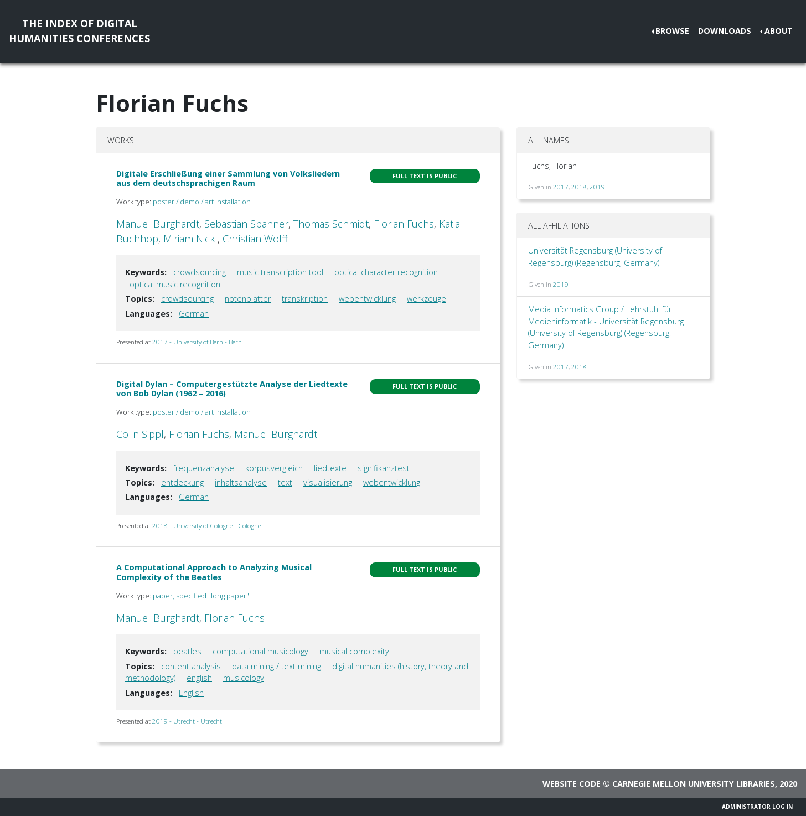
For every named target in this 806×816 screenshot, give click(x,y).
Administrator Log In (757, 806)
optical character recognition (386, 272)
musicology (243, 678)
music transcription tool (280, 272)
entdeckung (182, 482)
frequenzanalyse (203, 468)
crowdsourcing (199, 272)
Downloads (724, 30)
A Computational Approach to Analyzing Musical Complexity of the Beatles (214, 572)
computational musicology (260, 651)
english (199, 678)
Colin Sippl (140, 434)
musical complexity (354, 651)
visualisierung (327, 482)
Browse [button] (672, 30)
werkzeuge (426, 298)
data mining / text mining (276, 666)
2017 (561, 187)
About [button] (778, 30)
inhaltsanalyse (241, 482)
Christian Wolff (255, 238)
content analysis (191, 666)
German (194, 313)
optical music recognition (175, 284)
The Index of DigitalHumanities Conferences (79, 31)
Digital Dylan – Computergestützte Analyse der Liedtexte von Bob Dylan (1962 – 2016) (232, 389)
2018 (579, 187)
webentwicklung (367, 298)
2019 (597, 187)
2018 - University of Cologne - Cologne (206, 525)
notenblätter (248, 298)
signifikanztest (384, 468)
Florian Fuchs (404, 223)
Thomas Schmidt (331, 223)
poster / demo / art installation (202, 201)
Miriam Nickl (190, 238)
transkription (305, 298)
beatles (187, 651)
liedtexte (330, 468)
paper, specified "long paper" (201, 596)
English (191, 693)
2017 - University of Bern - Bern (197, 342)
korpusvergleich (274, 468)
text (285, 482)
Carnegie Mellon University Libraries (693, 783)
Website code (571, 783)
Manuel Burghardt (157, 223)
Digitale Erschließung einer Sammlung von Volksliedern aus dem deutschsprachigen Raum (228, 178)
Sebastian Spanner (246, 223)
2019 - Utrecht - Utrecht (187, 721)
